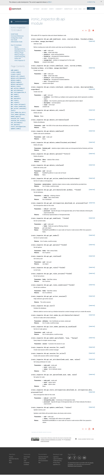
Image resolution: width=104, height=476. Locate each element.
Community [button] (59, 9)
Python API (18, 58)
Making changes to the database (24, 54)
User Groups (27, 457)
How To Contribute (16, 45)
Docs (80, 9)
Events (25, 458)
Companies (26, 462)
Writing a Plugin (19, 53)
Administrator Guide (16, 41)
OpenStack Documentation (21, 21)
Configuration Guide (16, 38)
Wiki (39, 462)
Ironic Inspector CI (20, 60)
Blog (75, 9)
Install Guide (14, 34)
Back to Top (91, 2)
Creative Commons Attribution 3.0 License (51, 439)
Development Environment (22, 49)
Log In (91, 8)
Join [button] (84, 9)
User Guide (14, 40)
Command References (17, 36)
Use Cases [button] (44, 9)
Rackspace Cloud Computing (75, 466)
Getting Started (42, 458)
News (10, 462)
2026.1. (50, 2)
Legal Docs (55, 457)
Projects (11, 457)
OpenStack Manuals (43, 457)
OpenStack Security (14, 458)
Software (36, 9)
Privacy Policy (56, 462)
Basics (16, 47)
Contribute (26, 464)
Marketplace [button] (68, 9)
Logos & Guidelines (57, 458)
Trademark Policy (57, 460)
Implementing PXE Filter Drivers (24, 56)
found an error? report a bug (84, 439)
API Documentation (43, 460)
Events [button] (51, 9)
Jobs (25, 460)
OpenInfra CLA (56, 464)
